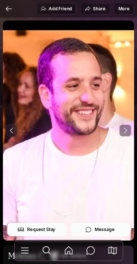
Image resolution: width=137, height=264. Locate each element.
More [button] (124, 8)
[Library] (24, 250)
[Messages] (90, 250)
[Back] (9, 9)
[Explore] (46, 250)
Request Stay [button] (36, 229)
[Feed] (68, 250)
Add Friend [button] (56, 9)
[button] (112, 250)
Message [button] (100, 229)
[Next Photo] (125, 130)
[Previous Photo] (12, 130)
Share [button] (95, 9)
